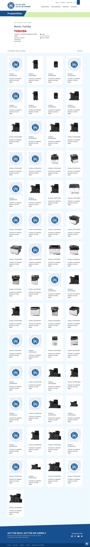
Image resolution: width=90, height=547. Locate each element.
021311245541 (45, 37)
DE (74, 2)
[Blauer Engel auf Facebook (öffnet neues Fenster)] (81, 536)
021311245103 (45, 36)
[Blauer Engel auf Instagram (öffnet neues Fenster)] (75, 536)
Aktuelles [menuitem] (74, 6)
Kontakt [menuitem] (9, 545)
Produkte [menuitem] (66, 6)
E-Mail (43, 34)
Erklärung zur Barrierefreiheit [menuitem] (38, 545)
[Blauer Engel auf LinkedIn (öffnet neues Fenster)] (72, 536)
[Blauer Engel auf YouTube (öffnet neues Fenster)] (78, 536)
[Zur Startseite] (20, 5)
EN (76, 2)
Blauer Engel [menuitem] (45, 6)
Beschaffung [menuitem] (69, 2)
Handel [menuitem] (57, 2)
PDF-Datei (18, 50)
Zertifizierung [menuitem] (56, 6)
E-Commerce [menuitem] (62, 2)
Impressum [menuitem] (22, 545)
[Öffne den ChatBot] (87, 544)
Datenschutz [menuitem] (15, 545)
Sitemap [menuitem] (28, 545)
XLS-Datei (23, 50)
